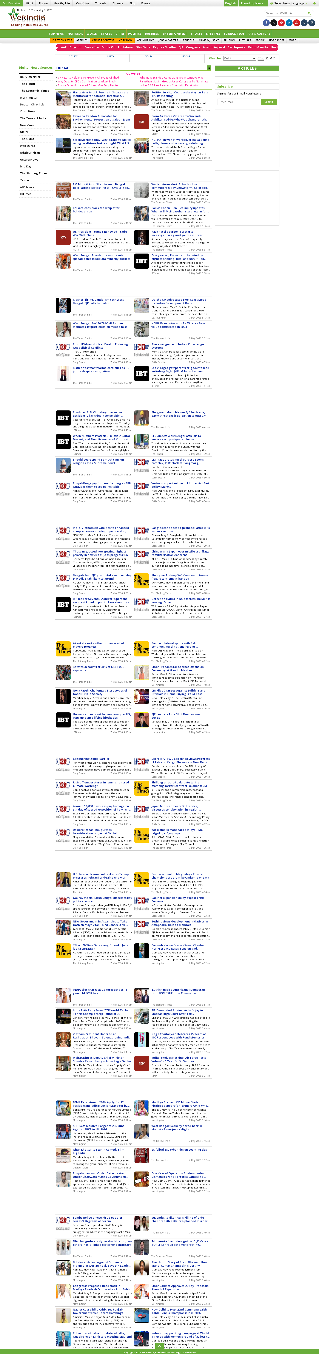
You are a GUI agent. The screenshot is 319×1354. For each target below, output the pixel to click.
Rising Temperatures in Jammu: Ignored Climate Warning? (101, 784)
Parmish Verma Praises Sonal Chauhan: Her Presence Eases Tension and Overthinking (178, 946)
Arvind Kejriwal (270, 47)
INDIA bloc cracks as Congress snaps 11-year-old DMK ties (100, 991)
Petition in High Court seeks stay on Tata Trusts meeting (179, 94)
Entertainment (175, 34)
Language (288, 3)
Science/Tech (234, 34)
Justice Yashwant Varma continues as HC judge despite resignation (101, 369)
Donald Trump (103, 47)
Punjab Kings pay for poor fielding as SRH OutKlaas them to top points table (102, 484)
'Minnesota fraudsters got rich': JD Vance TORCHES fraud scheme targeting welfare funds (179, 1242)
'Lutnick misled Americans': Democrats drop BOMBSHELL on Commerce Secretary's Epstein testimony (178, 991)
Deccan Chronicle (32, 104)
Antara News (29, 159)
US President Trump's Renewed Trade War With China (100, 233)
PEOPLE (260, 40)
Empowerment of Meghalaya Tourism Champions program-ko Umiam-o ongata (180, 875)
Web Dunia (27, 146)
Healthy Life (62, 3)
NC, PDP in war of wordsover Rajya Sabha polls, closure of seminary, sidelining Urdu (180, 141)
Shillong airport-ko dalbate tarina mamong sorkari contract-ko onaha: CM (179, 784)
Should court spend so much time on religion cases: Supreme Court (98, 461)
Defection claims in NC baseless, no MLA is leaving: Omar (180, 600)
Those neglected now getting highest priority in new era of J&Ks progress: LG (100, 553)
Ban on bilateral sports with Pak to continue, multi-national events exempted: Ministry (175, 644)
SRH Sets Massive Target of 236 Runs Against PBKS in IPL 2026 (98, 1127)
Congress (249, 47)
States (106, 34)
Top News (56, 34)
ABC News (27, 187)
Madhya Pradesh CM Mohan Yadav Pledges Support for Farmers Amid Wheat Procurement (180, 1103)
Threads (100, 3)
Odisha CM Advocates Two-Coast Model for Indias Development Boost (179, 301)
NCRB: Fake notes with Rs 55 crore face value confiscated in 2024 (178, 325)
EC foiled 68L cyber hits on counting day (179, 1149)
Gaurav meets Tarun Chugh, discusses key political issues (102, 899)
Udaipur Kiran (30, 153)
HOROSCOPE (276, 40)
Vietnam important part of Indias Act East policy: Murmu (180, 484)
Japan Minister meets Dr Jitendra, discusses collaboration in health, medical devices (175, 807)
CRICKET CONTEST (103, 40)
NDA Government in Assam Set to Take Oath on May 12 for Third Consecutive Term (100, 923)
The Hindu (27, 84)
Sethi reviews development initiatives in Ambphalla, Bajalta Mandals (179, 923)
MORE (292, 40)
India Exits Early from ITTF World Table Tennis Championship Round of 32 (100, 1012)
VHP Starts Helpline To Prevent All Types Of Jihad (88, 77)
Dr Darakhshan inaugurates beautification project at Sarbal (95, 831)
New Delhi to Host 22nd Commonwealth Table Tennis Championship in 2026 (179, 1311)
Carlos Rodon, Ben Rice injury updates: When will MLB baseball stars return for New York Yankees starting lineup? (179, 209)
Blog (132, 3)
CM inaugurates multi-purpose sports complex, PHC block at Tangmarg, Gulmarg (177, 461)
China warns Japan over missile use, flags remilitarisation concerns (180, 553)
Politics (134, 34)
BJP (237, 47)
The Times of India (33, 118)
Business (152, 34)
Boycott (132, 47)
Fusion (43, 3)
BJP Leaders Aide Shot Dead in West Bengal (176, 715)
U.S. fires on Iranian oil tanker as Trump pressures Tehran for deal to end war (101, 875)
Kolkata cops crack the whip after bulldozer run (96, 209)
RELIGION (229, 40)
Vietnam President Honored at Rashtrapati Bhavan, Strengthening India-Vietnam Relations (102, 1035)
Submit (269, 102)
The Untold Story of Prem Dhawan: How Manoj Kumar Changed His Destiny (179, 1263)
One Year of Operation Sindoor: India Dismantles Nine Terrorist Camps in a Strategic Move (177, 1174)
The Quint (27, 139)
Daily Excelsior (30, 77)
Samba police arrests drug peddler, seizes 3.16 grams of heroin (98, 1219)
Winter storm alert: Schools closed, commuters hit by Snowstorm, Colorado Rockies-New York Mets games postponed (180, 186)
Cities (120, 34)
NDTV (24, 132)
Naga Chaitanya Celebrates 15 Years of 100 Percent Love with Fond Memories (178, 1035)
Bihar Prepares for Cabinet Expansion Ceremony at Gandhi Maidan (177, 668)
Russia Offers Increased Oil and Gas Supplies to (88, 85)
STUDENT (188, 40)
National (75, 34)
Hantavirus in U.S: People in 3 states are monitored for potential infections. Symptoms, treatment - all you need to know (100, 94)
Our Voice (82, 3)
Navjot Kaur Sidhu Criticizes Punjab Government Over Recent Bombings (98, 1311)
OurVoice (133, 74)
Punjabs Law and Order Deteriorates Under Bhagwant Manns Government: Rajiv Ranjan (99, 1174)
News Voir (27, 125)
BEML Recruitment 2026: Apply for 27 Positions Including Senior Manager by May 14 (100, 1103)
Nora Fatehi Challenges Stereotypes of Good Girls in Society (100, 692)
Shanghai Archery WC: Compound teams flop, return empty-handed (179, 576)
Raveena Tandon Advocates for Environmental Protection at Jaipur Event (101, 117)
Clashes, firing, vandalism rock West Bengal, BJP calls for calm (98, 301)
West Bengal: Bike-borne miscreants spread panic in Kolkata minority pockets (101, 257)
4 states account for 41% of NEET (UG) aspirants (99, 668)
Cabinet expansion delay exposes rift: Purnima (177, 899)
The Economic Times (34, 91)
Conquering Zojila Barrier (91, 758)
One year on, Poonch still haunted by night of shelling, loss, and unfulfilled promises (177, 257)
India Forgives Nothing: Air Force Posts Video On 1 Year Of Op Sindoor (178, 1059)
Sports (196, 34)
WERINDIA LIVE (145, 40)
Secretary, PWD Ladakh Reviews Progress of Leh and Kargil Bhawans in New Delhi (180, 760)
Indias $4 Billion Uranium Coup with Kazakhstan (169, 85)
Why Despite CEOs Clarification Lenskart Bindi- (87, 81)
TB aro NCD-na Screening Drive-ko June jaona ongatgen (100, 946)
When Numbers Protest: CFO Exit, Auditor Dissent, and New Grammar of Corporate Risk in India (101, 437)
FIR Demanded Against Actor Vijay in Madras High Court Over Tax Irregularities (177, 1012)
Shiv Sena (199, 47)
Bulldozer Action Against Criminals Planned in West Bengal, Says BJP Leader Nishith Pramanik (101, 1263)
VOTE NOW (125, 40)
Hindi (29, 3)
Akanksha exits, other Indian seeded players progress (98, 644)
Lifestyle (213, 34)
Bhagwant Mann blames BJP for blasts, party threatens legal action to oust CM (178, 413)
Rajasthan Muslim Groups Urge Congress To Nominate (174, 81)
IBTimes (25, 194)
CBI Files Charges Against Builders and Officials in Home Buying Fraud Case (178, 692)
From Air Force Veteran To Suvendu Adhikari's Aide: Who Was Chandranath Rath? (178, 117)
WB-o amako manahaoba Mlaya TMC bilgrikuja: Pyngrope (177, 831)
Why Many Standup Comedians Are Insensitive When (172, 77)
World (92, 34)
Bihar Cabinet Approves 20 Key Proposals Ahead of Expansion (179, 1287)
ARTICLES (82, 40)
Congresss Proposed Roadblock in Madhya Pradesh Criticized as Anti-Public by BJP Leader (102, 1287)
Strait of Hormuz (77, 47)
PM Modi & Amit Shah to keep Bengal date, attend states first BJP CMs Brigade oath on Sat (101, 186)
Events (145, 3)
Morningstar (29, 97)
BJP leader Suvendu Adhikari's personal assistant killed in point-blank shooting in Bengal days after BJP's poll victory (102, 600)
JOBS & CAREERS (168, 40)
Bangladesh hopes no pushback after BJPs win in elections (180, 529)
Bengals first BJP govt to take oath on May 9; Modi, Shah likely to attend (102, 576)
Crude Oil (164, 47)
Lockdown (182, 47)
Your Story (27, 111)
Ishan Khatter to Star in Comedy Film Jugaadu (98, 1151)
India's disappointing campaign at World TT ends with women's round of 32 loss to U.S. (180, 1334)
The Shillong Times (33, 173)
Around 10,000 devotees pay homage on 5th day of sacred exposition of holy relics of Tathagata (102, 807)
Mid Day (25, 166)
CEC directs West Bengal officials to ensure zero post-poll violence (176, 437)
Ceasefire (148, 47)
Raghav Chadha (220, 47)
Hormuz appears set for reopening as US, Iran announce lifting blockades (102, 715)
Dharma (117, 3)
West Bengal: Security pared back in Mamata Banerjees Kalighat (176, 1127)
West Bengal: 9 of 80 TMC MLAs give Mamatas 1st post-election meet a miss (100, 325)
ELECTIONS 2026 (62, 40)
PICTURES (245, 40)
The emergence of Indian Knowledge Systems (177, 345)
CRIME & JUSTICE (209, 40)
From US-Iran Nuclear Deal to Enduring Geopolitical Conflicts (100, 345)
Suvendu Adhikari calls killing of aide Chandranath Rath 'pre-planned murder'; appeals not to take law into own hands (180, 1219)
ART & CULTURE (259, 34)
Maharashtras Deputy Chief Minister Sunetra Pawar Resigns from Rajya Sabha (102, 1059)
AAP (120, 47)
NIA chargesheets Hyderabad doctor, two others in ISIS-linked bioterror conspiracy (102, 1242)
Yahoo (24, 180)
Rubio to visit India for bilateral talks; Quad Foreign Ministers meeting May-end (102, 1334)
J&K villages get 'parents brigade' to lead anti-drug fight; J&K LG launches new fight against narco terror (180, 369)
